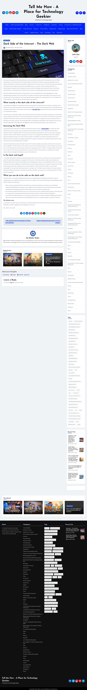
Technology (48, 32)
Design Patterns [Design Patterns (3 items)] (72, 384)
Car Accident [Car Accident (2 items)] (71, 372)
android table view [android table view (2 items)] (73, 352)
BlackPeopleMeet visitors (74, 120)
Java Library (71, 187)
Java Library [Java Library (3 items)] (75, 392)
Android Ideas (71, 90)
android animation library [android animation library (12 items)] (74, 324)
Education (70, 141)
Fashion (70, 148)
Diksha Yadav (11, 47)
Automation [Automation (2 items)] (71, 364)
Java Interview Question (74, 183)
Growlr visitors (71, 162)
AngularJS (70, 108)
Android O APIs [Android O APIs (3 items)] (72, 341)
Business (70, 134)
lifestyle (70, 201)
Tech (69, 289)
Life (69, 197)
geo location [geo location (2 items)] (71, 390)
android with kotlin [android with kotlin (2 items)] (73, 358)
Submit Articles (34, 32)
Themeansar (54, 688)
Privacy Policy (44, 28)
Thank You (59, 32)
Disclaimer (54, 24)
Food (69, 155)
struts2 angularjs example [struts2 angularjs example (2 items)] (74, 415)
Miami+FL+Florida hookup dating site (32, 613)
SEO (69, 268)
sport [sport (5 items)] (80, 410)
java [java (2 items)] (70, 392)
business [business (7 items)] (47, 564)
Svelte (69, 286)
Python (69, 252)
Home (7, 24)
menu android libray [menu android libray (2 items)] (73, 407)
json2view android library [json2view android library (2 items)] (74, 395)
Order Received (27, 28)
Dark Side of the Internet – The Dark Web (28, 44)
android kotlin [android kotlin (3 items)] (72, 329)
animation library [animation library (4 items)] (72, 361)
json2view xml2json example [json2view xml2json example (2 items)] (75, 401)
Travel (69, 296)
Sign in (26, 32)
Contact (32, 24)
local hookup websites (73, 215)
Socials (69, 271)
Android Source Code (73, 105)
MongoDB (70, 228)
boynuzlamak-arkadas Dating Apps (32, 556)
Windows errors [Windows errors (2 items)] (72, 424)
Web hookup (71, 303)
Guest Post (6, 40)
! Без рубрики (71, 73)
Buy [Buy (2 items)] (52, 564)
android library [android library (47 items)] (72, 335)
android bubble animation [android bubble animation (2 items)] (74, 326)
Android (70, 87)
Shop (81, 28)
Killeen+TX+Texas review (74, 190)
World (69, 310)
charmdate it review (73, 137)
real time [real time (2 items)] (71, 410)
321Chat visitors (72, 76)
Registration (53, 28)
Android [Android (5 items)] (70, 321)
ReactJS (70, 256)
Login (6, 28)
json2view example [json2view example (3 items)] (73, 398)
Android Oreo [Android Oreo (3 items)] (71, 347)
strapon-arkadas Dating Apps (75, 282)
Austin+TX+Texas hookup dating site (32, 552)
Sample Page (61, 28)
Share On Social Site (72, 28)
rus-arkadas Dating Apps (74, 259)
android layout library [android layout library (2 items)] (74, 332)
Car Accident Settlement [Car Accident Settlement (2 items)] (74, 375)
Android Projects (72, 101)
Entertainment (71, 144)
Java (69, 180)
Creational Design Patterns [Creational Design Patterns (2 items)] (75, 381)
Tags (41, 32)
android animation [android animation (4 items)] (78, 321)
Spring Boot (71, 275)
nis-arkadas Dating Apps (74, 242)
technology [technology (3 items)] (71, 421)
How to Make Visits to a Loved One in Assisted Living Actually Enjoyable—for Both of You (73, 458)
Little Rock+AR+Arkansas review (31, 608)
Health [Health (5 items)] (78, 390)
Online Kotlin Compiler (15, 28)
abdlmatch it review (73, 80)
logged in (12, 281)
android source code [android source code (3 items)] (73, 349)
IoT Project (70, 173)
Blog (26, 24)
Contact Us (39, 24)
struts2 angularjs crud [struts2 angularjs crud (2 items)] (74, 413)
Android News (71, 98)
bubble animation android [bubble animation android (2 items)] (74, 367)
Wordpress (70, 307)
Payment (36, 28)
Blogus (47, 688)
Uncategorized (71, 300)
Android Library (72, 94)
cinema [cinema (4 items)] (70, 378)
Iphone (69, 176)
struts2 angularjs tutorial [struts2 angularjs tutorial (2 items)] (74, 418)
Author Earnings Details (17, 24)
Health (69, 169)
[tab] (6, 274)
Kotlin (69, 194)
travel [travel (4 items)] (77, 421)
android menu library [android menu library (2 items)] (73, 338)
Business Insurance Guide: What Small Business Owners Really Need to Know (73, 476)
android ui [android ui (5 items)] (71, 355)
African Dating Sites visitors (75, 83)
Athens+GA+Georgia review (75, 112)
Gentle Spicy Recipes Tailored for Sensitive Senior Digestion (11, 259)
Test (54, 32)
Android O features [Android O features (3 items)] (73, 344)
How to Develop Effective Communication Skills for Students (53, 259)
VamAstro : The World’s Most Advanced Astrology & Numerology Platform (12, 510)
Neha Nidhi (8, 262)
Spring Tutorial (71, 278)
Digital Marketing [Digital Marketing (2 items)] (72, 387)
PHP (69, 249)
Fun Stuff (70, 159)
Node (69, 245)
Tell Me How (29, 262)
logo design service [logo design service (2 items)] (73, 404)
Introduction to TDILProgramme (73, 24)
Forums (61, 24)
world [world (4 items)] (79, 424)
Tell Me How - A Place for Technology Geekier (43, 12)
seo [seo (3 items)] (76, 410)
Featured (70, 151)
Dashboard (47, 24)
